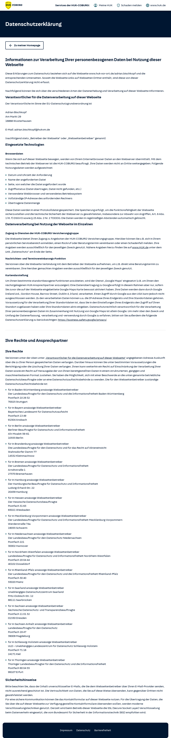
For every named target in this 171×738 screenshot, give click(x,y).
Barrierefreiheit (102, 730)
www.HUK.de (140, 247)
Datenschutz (83, 730)
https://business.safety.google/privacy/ (82, 319)
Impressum (66, 730)
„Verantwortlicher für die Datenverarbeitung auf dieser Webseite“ (85, 357)
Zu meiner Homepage (24, 45)
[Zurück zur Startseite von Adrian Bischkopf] (13, 5)
